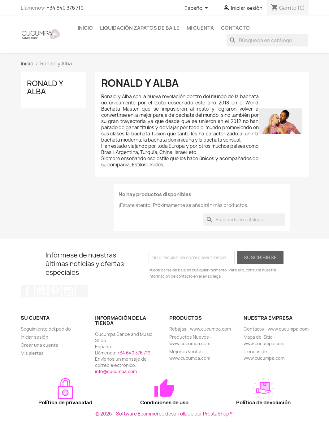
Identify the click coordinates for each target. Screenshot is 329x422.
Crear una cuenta (39, 345)
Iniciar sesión (34, 337)
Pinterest (55, 291)
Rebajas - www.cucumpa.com (200, 329)
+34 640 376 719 (65, 7)
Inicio (85, 27)
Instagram (68, 291)
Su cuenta (35, 317)
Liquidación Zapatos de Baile (140, 27)
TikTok (82, 291)
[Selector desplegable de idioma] (197, 8)
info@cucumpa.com (116, 371)
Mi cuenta (200, 27)
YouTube (41, 291)
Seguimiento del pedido (46, 329)
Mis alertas (32, 353)
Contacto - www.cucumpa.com (276, 329)
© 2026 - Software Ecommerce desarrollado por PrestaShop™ (164, 414)
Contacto (235, 27)
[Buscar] (267, 40)
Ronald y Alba (45, 87)
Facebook (27, 291)
